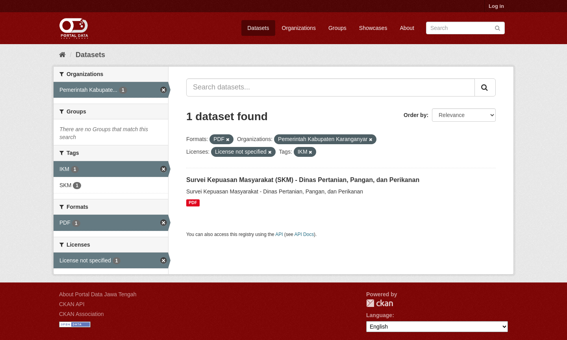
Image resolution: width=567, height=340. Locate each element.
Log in (496, 6)
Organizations (299, 28)
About (407, 28)
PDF (193, 203)
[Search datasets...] (330, 87)
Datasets (258, 28)
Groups (337, 28)
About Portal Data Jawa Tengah (98, 294)
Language (379, 315)
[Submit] (497, 27)
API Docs (304, 234)
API (279, 234)
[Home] (62, 55)
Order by (415, 115)
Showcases (373, 28)
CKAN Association (81, 314)
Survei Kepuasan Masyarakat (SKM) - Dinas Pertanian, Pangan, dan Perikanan (302, 180)
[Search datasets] (465, 28)
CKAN (379, 303)
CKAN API (72, 304)
